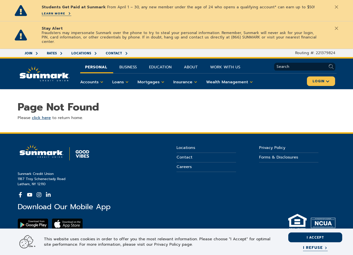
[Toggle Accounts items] (102, 82)
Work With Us (225, 67)
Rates (55, 53)
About (191, 67)
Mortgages (152, 82)
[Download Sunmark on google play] (33, 224)
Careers (184, 167)
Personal (96, 67)
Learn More (56, 13)
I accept (315, 237)
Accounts (92, 82)
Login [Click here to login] (321, 81)
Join (31, 53)
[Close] (336, 7)
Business (128, 67)
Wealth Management (230, 82)
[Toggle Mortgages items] (163, 82)
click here (41, 118)
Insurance (186, 82)
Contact (117, 53)
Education (160, 67)
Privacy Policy (272, 148)
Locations (84, 53)
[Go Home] (45, 73)
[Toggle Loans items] (127, 82)
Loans (121, 82)
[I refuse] (315, 248)
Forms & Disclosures (278, 157)
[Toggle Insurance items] (195, 82)
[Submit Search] (332, 67)
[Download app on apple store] (67, 224)
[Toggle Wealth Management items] (251, 82)
